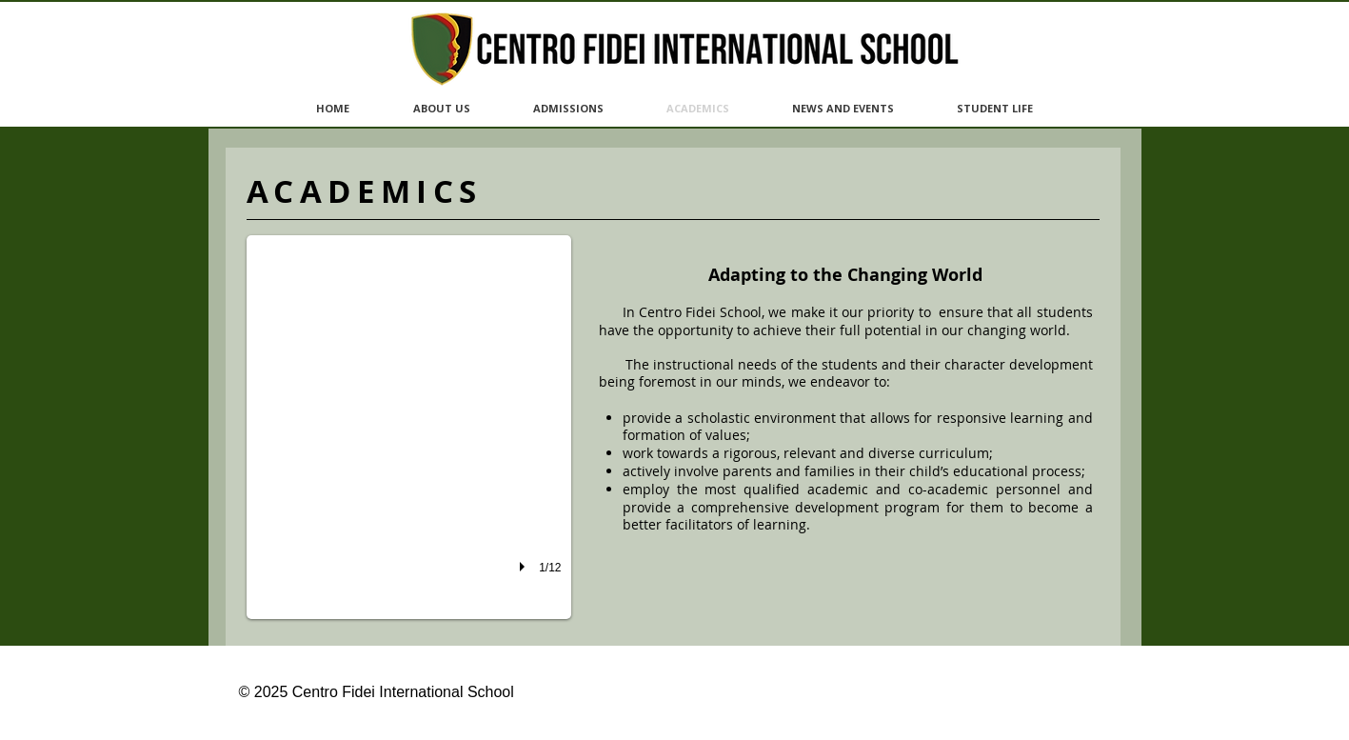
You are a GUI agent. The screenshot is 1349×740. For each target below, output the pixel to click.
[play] (524, 566)
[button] (409, 427)
